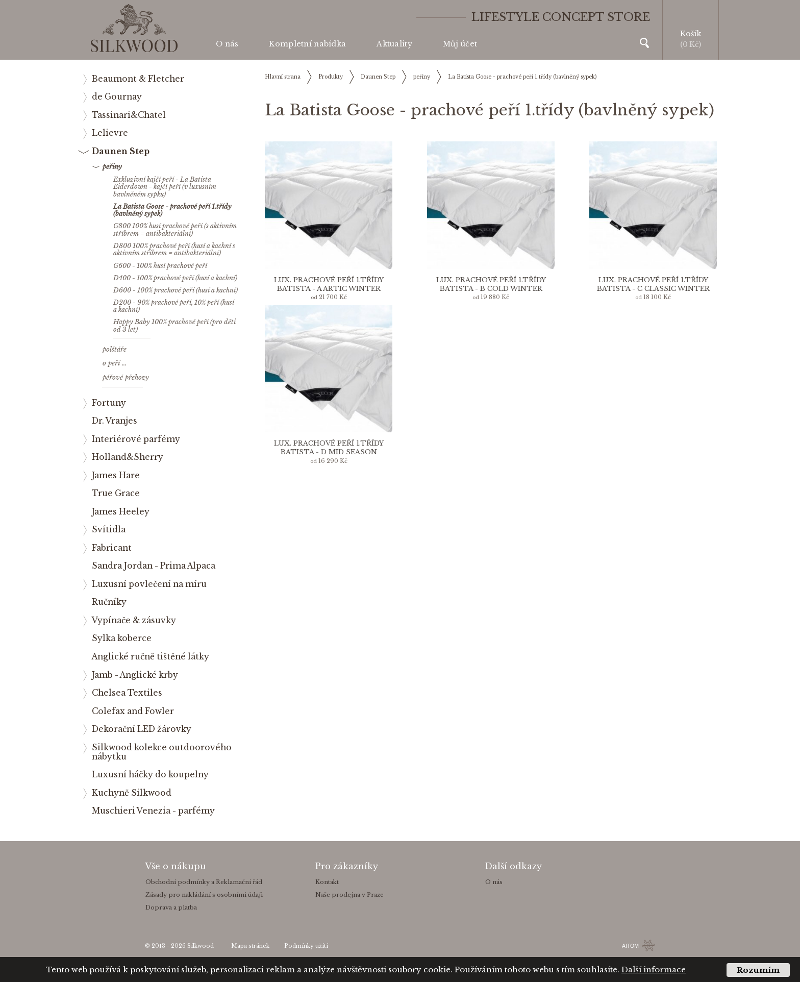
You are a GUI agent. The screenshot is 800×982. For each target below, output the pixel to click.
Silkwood (200, 946)
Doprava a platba (171, 907)
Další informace (653, 969)
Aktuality (394, 43)
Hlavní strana (283, 76)
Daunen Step (378, 76)
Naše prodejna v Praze (349, 894)
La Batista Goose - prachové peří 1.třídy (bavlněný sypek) (522, 76)
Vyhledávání (644, 43)
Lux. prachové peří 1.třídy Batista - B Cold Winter (491, 284)
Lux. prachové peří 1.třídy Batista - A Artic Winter (329, 284)
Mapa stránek (250, 946)
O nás (227, 43)
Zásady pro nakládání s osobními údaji (204, 894)
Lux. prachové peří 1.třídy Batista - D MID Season (329, 447)
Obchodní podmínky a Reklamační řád (203, 882)
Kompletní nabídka (307, 43)
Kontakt (327, 882)
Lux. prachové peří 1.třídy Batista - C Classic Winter (653, 284)
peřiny (421, 76)
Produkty (330, 76)
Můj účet (460, 43)
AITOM (630, 946)
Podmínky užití (306, 946)
